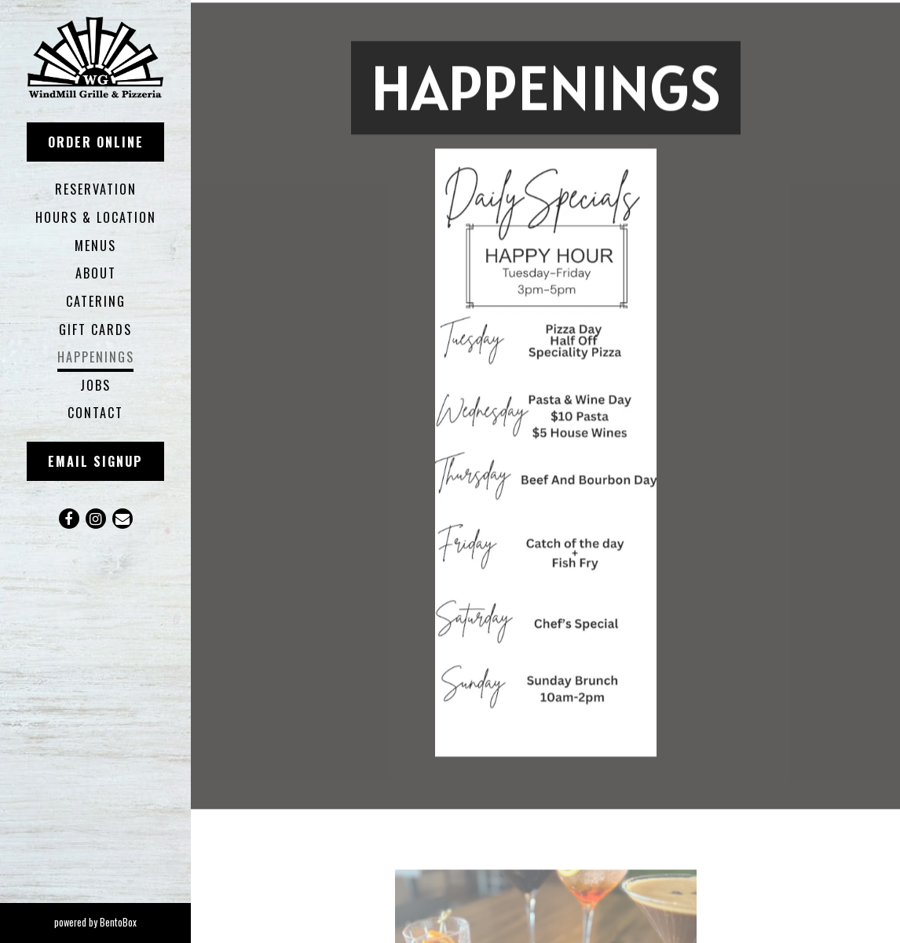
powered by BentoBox (122, 922)
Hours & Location (95, 217)
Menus (95, 245)
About (95, 273)
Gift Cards (95, 329)
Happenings (95, 357)
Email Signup (95, 461)
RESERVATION (99, 188)
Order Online (96, 142)
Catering (96, 301)
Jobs (95, 385)
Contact (95, 412)
